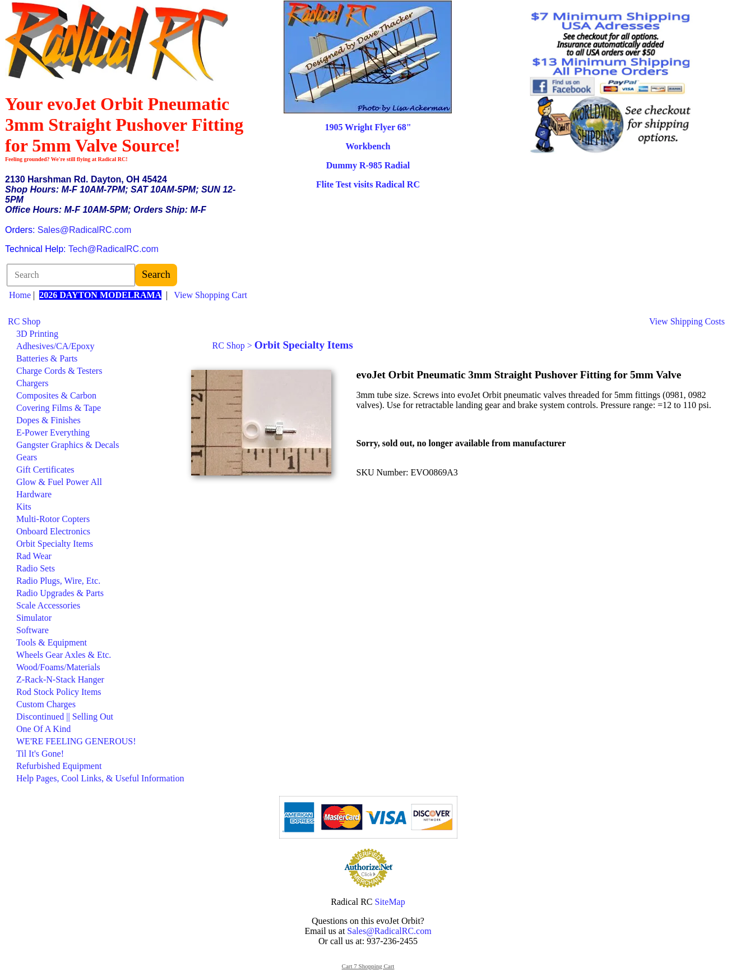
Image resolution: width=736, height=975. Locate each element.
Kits (23, 506)
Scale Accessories (48, 605)
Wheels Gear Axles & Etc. (63, 655)
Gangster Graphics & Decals (67, 445)
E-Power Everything (53, 432)
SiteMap (390, 902)
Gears (26, 457)
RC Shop (24, 321)
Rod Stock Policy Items (58, 692)
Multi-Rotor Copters (53, 519)
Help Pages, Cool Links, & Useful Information (100, 778)
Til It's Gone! (40, 753)
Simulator (34, 617)
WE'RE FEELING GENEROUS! (76, 741)
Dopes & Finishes (48, 420)
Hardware (34, 494)
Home (20, 295)
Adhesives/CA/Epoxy (55, 346)
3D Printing (37, 333)
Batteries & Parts (46, 358)
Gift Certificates (45, 469)
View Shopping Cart (210, 295)
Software (32, 630)
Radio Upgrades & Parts (60, 593)
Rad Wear (34, 556)
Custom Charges (46, 704)
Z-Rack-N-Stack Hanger (60, 679)
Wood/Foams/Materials (58, 667)
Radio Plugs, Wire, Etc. (58, 580)
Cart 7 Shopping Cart (368, 966)
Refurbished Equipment (58, 766)
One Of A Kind (43, 729)
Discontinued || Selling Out (64, 716)
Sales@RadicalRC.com (84, 230)
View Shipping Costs (687, 321)
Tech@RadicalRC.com (113, 249)
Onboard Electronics (53, 531)
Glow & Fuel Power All (59, 482)
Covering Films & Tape (58, 408)
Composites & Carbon (56, 395)
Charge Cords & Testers (59, 371)
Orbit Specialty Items (54, 543)
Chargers (32, 383)
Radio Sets (35, 568)
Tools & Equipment (51, 642)
